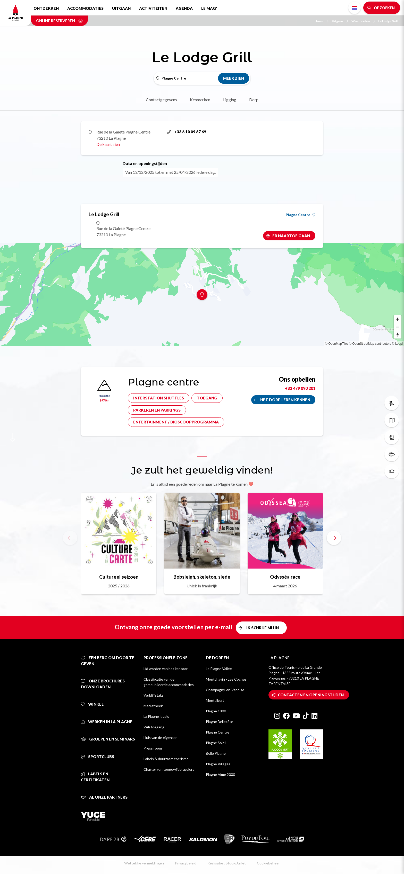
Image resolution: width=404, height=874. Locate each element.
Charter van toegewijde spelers (169, 769)
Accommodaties (85, 8)
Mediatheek (153, 706)
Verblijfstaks (154, 695)
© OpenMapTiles (336, 343)
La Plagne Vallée (219, 668)
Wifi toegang (154, 727)
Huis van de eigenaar (160, 737)
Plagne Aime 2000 (220, 774)
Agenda (184, 8)
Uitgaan (121, 8)
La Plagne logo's (156, 716)
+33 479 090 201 (300, 388)
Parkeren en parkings (157, 410)
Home (322, 21)
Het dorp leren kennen (285, 399)
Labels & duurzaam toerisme (166, 759)
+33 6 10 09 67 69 (186, 131)
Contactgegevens (161, 99)
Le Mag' (209, 8)
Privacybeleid (185, 863)
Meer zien (233, 78)
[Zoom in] (397, 319)
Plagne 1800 (216, 711)
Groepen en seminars (108, 739)
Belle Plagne (216, 753)
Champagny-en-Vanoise (225, 690)
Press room (153, 748)
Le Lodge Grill (388, 21)
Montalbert (215, 700)
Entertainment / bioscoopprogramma (176, 422)
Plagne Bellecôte (219, 721)
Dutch (354, 8)
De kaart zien (108, 144)
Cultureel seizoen (118, 577)
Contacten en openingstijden (311, 694)
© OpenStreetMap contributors (370, 343)
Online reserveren (59, 20)
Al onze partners (104, 797)
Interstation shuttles (158, 398)
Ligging (229, 99)
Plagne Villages (218, 764)
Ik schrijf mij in (262, 627)
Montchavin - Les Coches (226, 679)
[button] (334, 538)
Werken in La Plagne (106, 721)
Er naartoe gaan (291, 235)
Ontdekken (46, 8)
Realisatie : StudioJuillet (226, 863)
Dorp (253, 99)
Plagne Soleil (216, 743)
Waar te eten (363, 21)
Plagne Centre (300, 215)
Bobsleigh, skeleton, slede (201, 577)
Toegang (207, 398)
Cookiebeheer (268, 863)
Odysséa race (285, 577)
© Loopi (397, 343)
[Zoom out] (397, 327)
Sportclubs (97, 756)
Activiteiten (153, 8)
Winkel (92, 704)
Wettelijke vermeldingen (144, 863)
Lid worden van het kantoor (166, 668)
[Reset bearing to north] (397, 334)
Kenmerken (200, 99)
